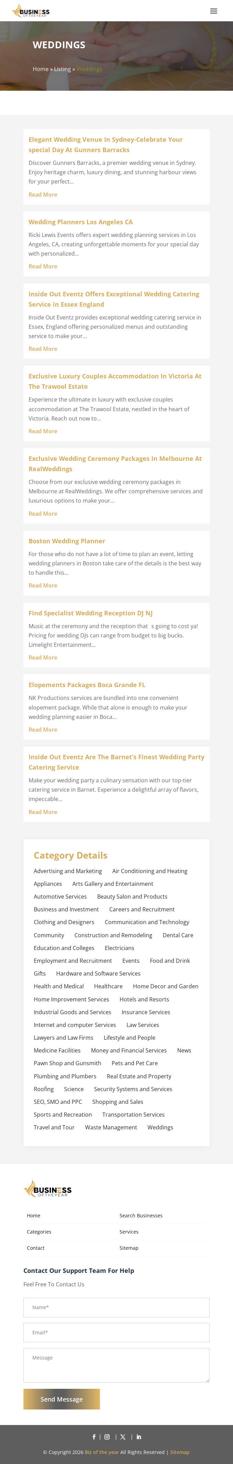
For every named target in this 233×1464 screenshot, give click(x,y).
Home (41, 69)
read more (43, 194)
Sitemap (129, 1248)
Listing (62, 69)
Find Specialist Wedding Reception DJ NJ (91, 613)
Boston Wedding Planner (67, 541)
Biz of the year (102, 1452)
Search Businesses (141, 1215)
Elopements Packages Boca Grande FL (87, 685)
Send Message (62, 1399)
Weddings (89, 69)
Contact (35, 1248)
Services (129, 1231)
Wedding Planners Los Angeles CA (81, 222)
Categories (39, 1231)
